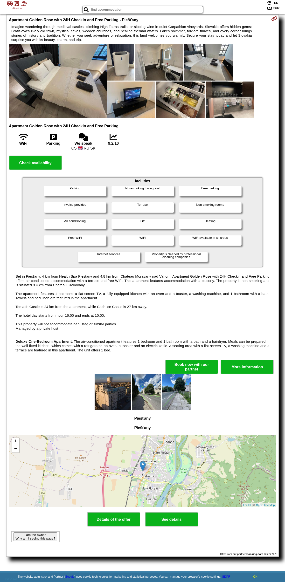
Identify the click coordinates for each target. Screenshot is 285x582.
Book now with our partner (191, 367)
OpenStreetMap (265, 505)
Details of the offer (113, 519)
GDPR (226, 576)
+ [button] (15, 441)
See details (171, 519)
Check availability (35, 163)
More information (247, 367)
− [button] (15, 448)
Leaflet (247, 505)
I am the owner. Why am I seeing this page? (35, 536)
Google (69, 576)
